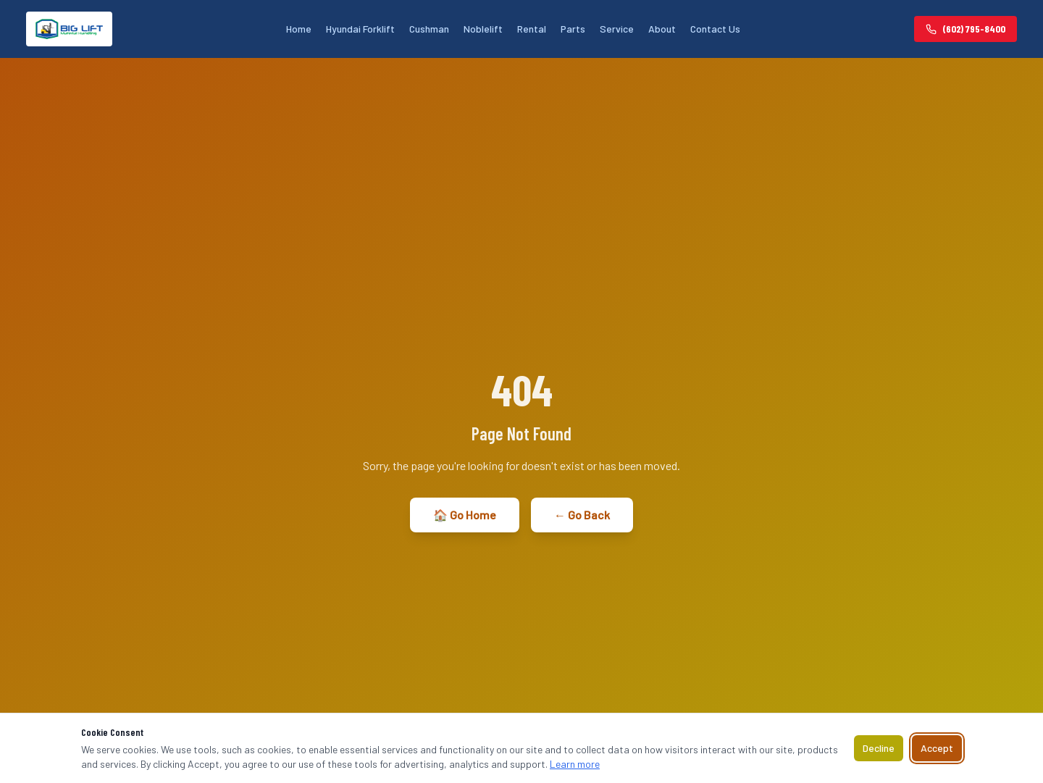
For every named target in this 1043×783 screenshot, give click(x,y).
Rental (531, 28)
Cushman (429, 28)
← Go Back (582, 515)
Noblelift (483, 28)
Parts (573, 28)
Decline (879, 748)
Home (298, 28)
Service (617, 28)
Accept (937, 748)
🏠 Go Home (464, 515)
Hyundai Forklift (360, 28)
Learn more (575, 764)
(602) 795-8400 (965, 28)
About (662, 28)
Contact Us (715, 28)
